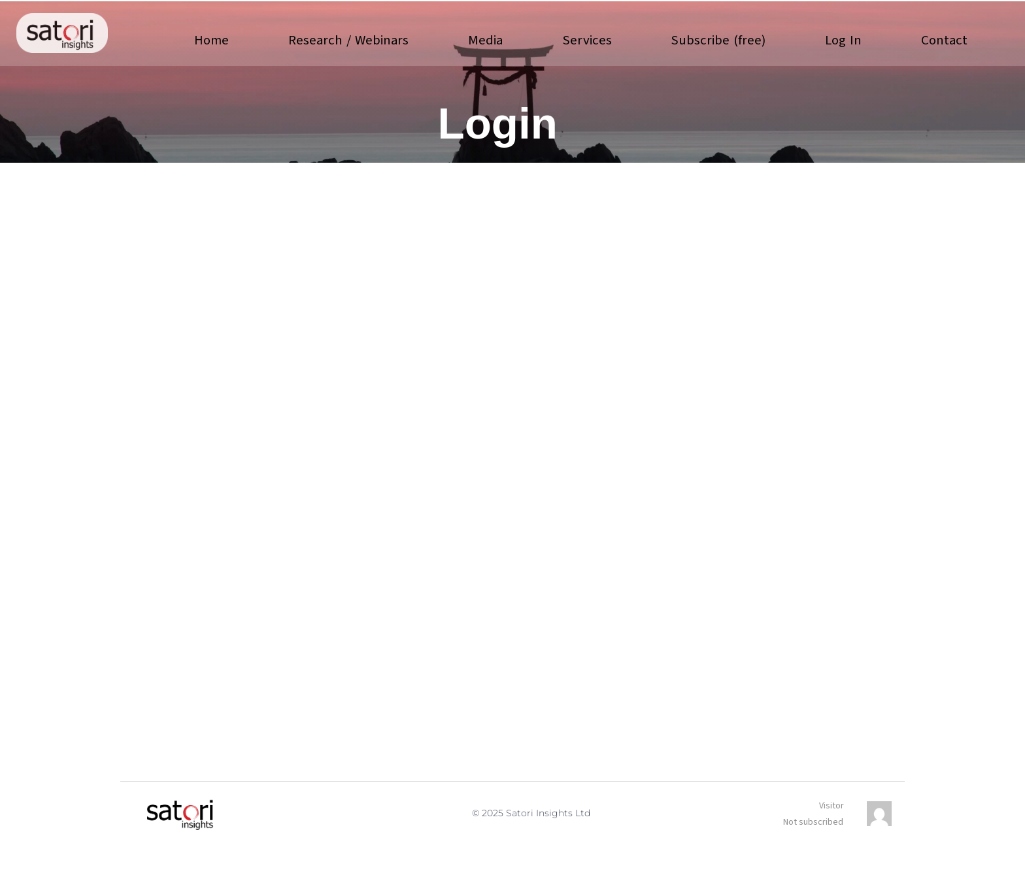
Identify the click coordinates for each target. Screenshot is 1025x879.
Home (211, 40)
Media (485, 40)
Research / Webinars (348, 40)
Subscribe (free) (718, 40)
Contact (944, 40)
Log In (843, 40)
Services (586, 40)
